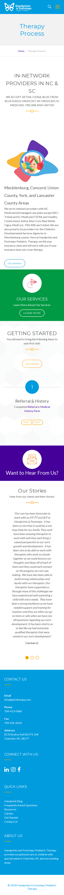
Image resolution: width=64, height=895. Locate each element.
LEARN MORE (32, 313)
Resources (10, 809)
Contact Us (11, 821)
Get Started (32, 367)
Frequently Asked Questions (20, 805)
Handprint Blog (13, 801)
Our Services (15, 266)
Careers (8, 813)
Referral (32, 406)
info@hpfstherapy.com (17, 699)
